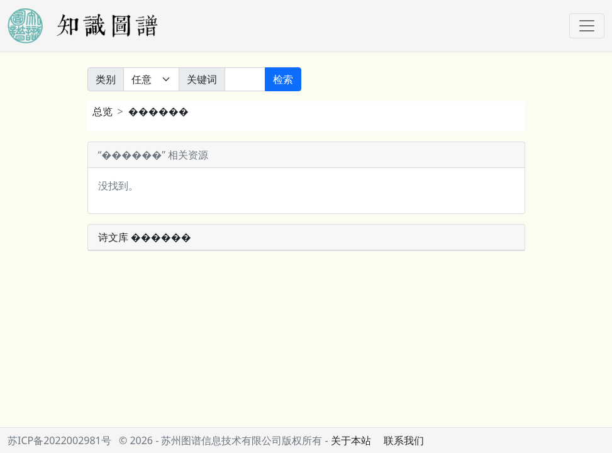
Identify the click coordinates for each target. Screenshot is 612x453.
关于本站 (351, 440)
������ (158, 111)
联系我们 (404, 440)
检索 (283, 79)
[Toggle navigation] (586, 25)
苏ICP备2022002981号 (59, 440)
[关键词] (245, 79)
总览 (102, 111)
